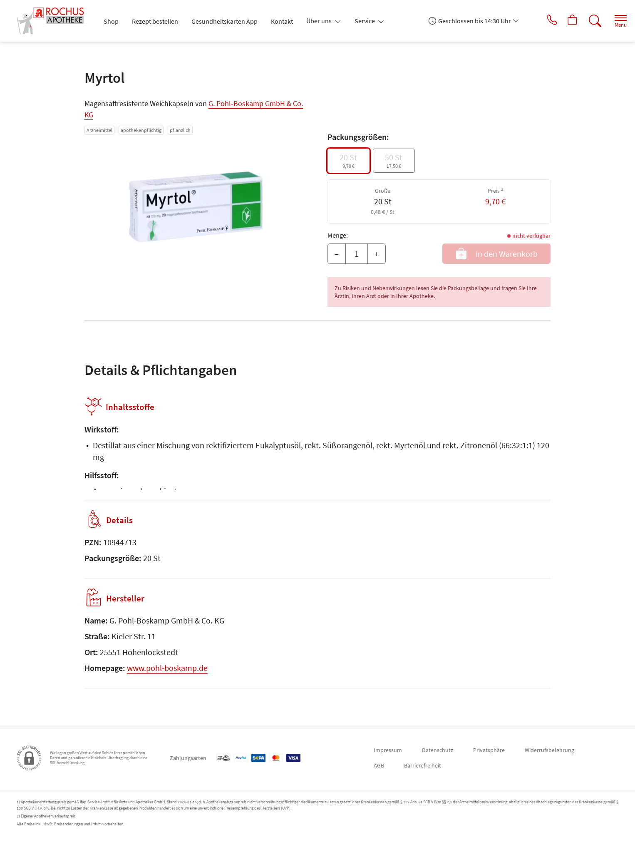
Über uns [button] (319, 21)
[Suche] (589, 20)
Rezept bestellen (155, 21)
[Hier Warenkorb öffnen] (566, 21)
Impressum (388, 750)
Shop (111, 21)
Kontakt (282, 21)
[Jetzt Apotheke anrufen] (543, 21)
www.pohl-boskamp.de (167, 671)
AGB (379, 765)
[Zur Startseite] (53, 20)
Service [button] (365, 21)
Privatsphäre (489, 750)
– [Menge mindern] (337, 253)
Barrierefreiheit (422, 765)
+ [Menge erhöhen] (377, 253)
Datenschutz (437, 750)
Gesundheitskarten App (224, 21)
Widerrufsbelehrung (549, 750)
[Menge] (356, 253)
